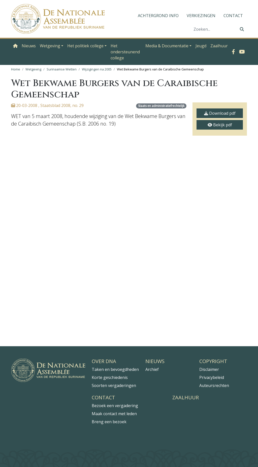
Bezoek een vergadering (115, 405)
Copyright (213, 361)
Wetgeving (50, 46)
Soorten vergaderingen (114, 385)
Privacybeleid (211, 377)
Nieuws (29, 46)
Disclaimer (209, 369)
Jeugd (201, 46)
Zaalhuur (219, 46)
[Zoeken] (213, 29)
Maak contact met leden (114, 413)
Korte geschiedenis (110, 377)
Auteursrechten (214, 385)
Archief (152, 369)
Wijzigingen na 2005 (97, 69)
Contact (233, 15)
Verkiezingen (201, 15)
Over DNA (104, 361)
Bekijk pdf (220, 125)
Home (15, 69)
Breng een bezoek (109, 421)
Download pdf (220, 113)
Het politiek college (85, 46)
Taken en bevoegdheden (115, 369)
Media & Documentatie (166, 46)
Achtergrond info (158, 15)
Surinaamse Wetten (62, 69)
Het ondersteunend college (125, 52)
